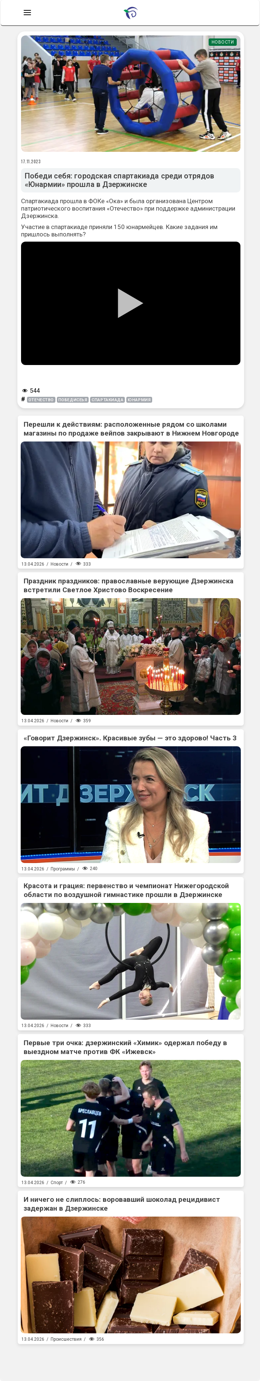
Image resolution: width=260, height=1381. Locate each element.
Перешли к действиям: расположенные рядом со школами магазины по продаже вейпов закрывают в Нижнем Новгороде (131, 428)
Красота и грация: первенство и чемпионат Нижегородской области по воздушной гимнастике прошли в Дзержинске (126, 890)
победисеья (73, 400)
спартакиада (107, 400)
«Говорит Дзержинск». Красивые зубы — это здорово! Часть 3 (130, 738)
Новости (223, 42)
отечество (41, 400)
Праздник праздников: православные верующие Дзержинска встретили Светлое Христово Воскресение (128, 585)
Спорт (57, 1182)
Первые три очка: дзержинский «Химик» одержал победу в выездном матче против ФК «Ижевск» (125, 1047)
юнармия (139, 400)
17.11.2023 (31, 161)
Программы (63, 869)
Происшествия (66, 1339)
